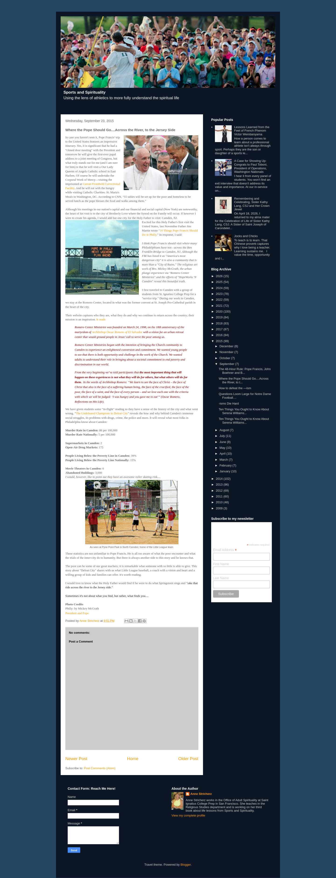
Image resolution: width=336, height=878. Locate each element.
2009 (220, 508)
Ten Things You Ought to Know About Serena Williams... (244, 411)
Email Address (225, 550)
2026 (220, 276)
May (223, 447)
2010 (220, 502)
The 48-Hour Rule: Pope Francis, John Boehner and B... (245, 370)
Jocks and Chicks (246, 236)
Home (133, 758)
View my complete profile (188, 815)
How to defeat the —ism (235, 388)
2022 (220, 299)
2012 (220, 490)
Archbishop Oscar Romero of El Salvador (117, 332)
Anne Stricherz (201, 794)
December (227, 346)
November (227, 352)
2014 (220, 478)
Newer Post (76, 758)
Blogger (186, 864)
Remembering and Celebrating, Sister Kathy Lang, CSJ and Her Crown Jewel (252, 204)
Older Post (188, 758)
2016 (220, 335)
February (226, 465)
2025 (220, 282)
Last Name (221, 578)
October (225, 358)
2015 (220, 341)
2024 (220, 288)
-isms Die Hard (229, 403)
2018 (220, 323)
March (224, 459)
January (225, 471)
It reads (100, 319)
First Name (221, 564)
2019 (220, 317)
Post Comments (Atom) (100, 768)
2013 (220, 484)
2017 (220, 329)
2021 (220, 305)
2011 (220, 496)
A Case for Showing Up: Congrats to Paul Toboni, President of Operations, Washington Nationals (250, 166)
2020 (220, 311)
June (223, 442)
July (223, 436)
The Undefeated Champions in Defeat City (102, 413)
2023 (220, 294)
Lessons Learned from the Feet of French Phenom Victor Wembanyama (251, 130)
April (223, 453)
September (227, 364)
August (225, 430)
